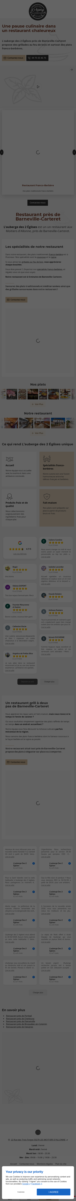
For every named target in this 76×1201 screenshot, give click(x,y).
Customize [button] (20, 1192)
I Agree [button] (54, 1192)
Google (25, 1184)
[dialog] (38, 1182)
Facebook (35, 1184)
